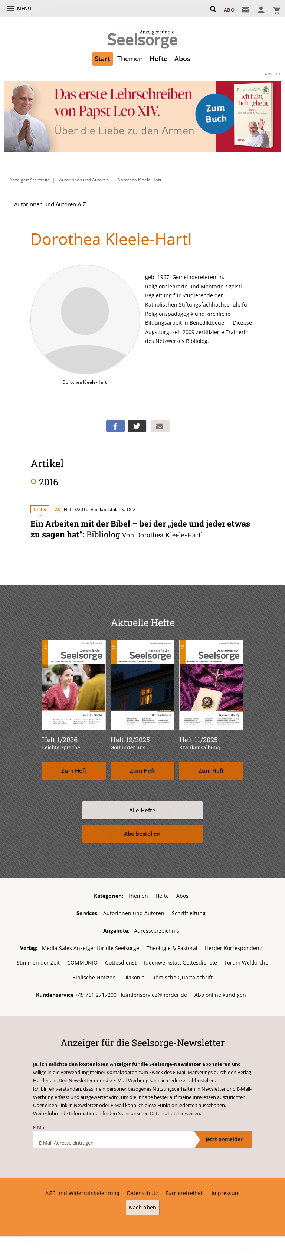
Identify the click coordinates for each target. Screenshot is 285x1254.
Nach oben (142, 1206)
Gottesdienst (121, 962)
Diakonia (134, 976)
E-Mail (39, 1127)
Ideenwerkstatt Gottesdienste (180, 962)
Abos (182, 58)
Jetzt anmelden (225, 1138)
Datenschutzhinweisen (175, 1113)
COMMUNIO (82, 962)
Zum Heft (73, 770)
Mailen (160, 426)
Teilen (115, 426)
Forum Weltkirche (246, 962)
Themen (130, 58)
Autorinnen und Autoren (84, 180)
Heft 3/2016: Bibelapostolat (86, 509)
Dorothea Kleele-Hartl (140, 180)
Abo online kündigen (220, 994)
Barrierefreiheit (185, 1192)
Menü (24, 8)
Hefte (158, 58)
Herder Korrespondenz (233, 947)
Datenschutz (142, 1192)
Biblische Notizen (94, 976)
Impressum (226, 1192)
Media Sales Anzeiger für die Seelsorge (90, 947)
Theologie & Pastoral (172, 947)
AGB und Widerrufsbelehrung (82, 1192)
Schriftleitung (189, 912)
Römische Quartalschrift (182, 976)
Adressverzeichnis (156, 930)
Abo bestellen (142, 833)
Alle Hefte (142, 809)
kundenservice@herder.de (154, 994)
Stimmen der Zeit (38, 962)
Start (102, 58)
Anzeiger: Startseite (29, 180)
